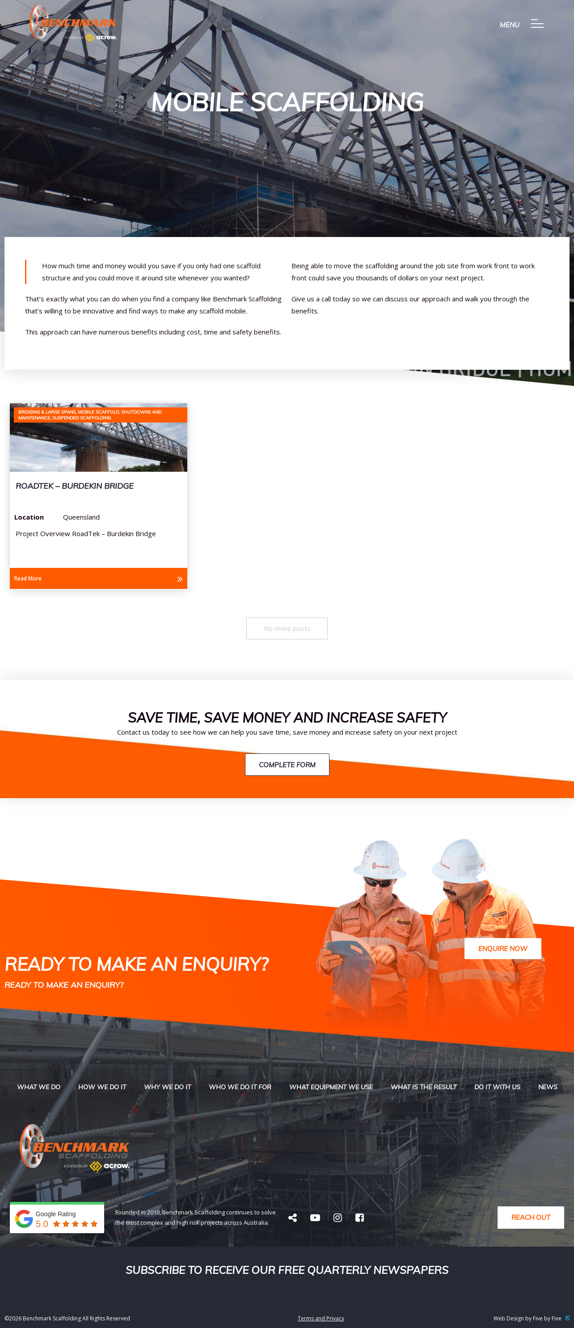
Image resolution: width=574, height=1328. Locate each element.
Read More (28, 578)
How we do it (102, 1087)
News (547, 1087)
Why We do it (167, 1087)
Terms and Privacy (321, 1318)
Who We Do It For (240, 1087)
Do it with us (497, 1087)
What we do (38, 1087)
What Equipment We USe (331, 1087)
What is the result (423, 1087)
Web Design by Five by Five (532, 1318)
